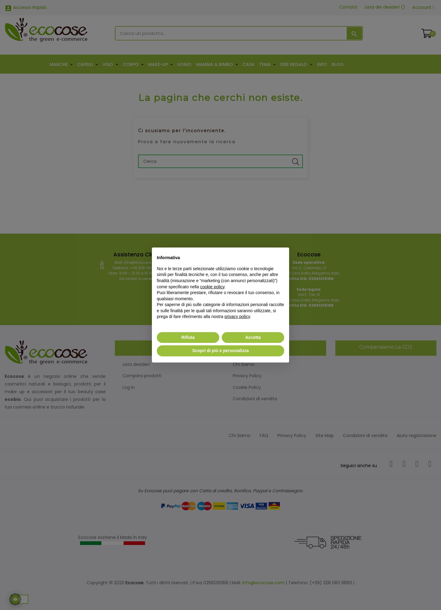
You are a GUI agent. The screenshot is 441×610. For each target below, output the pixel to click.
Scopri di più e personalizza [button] (220, 350)
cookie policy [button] (212, 286)
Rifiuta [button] (188, 337)
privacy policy (237, 316)
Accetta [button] (253, 337)
